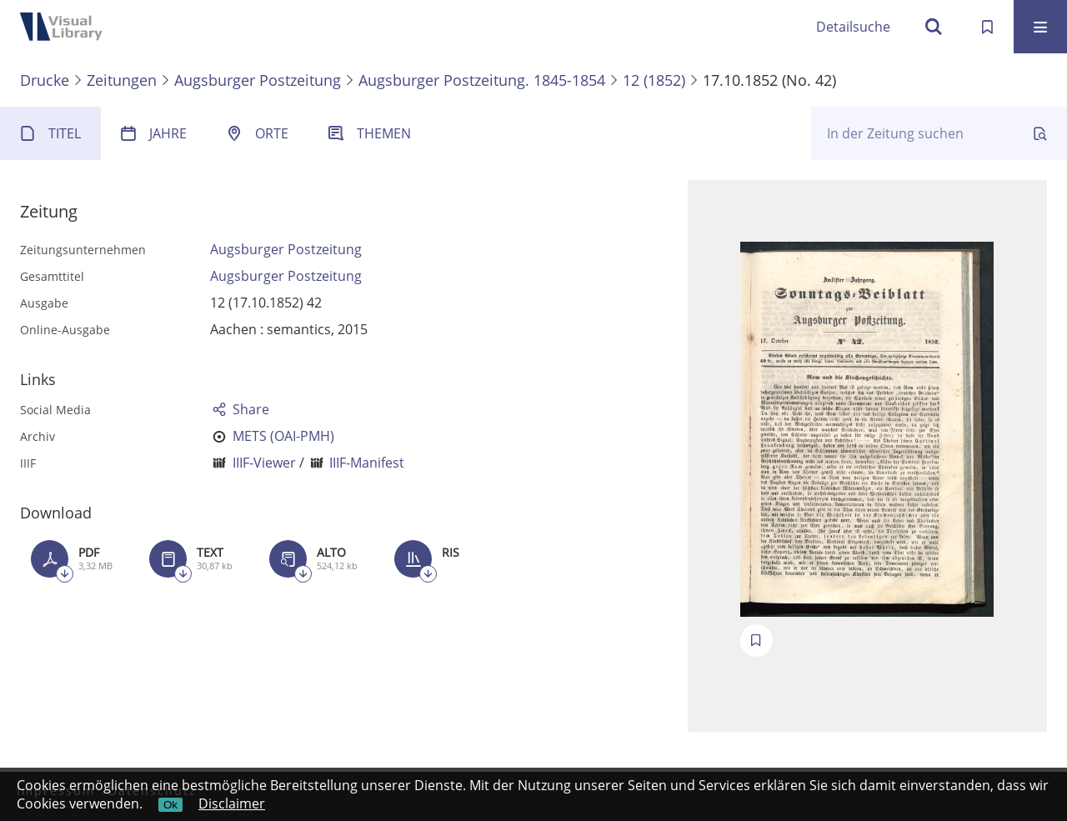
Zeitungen (122, 80)
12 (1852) (654, 80)
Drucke (44, 80)
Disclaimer (231, 803)
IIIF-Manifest (366, 462)
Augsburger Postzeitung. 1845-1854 (481, 80)
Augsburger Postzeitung (257, 80)
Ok (170, 804)
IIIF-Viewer (264, 462)
